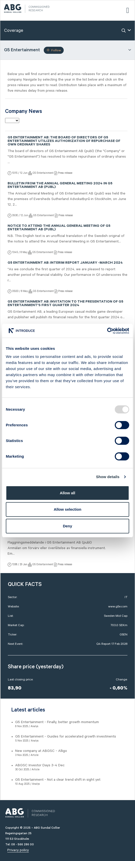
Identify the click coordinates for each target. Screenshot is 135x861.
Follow (54, 50)
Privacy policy (18, 850)
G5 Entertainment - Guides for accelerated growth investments (65, 736)
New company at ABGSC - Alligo (41, 751)
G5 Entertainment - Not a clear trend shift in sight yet (57, 780)
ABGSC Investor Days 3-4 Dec (39, 765)
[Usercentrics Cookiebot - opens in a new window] (107, 331)
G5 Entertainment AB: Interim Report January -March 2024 (65, 263)
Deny (67, 526)
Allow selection (67, 509)
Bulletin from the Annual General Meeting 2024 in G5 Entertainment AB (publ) (60, 185)
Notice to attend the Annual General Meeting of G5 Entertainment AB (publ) (59, 228)
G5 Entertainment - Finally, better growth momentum (57, 722)
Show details (108, 477)
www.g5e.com (117, 606)
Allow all (67, 493)
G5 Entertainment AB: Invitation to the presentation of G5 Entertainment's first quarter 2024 (65, 304)
